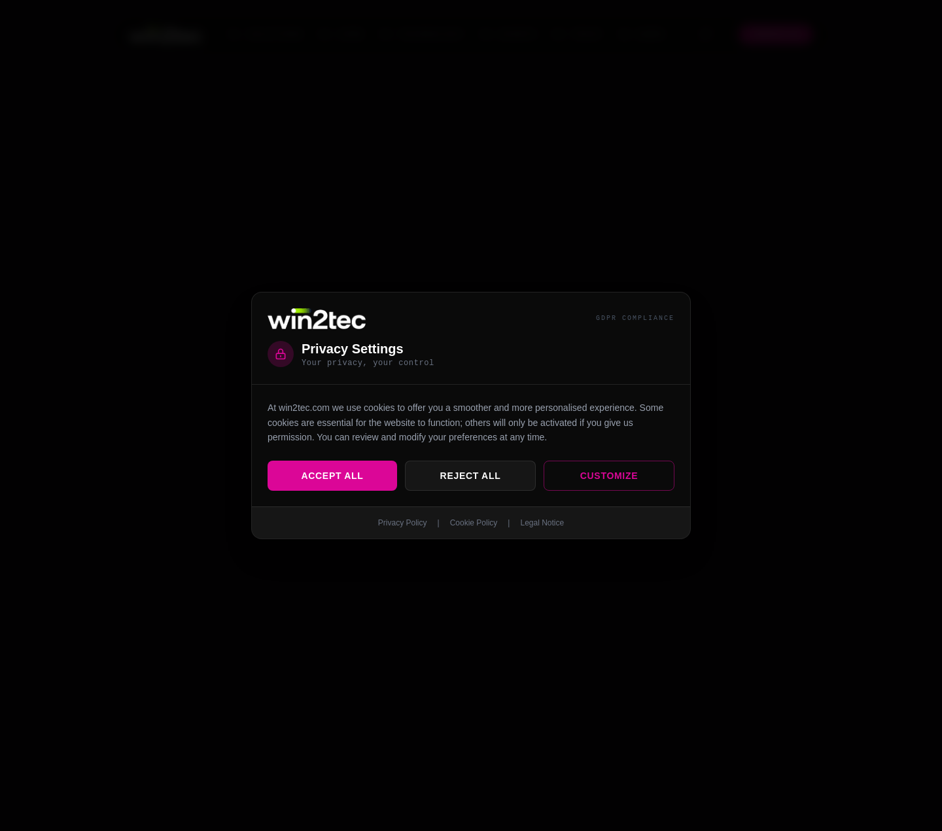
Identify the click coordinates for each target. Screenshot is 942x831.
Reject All (470, 475)
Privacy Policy (402, 522)
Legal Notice (542, 522)
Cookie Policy (474, 522)
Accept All (332, 475)
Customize (609, 475)
